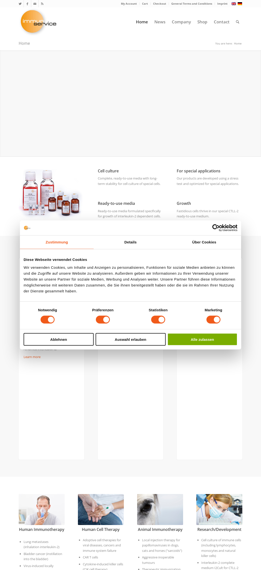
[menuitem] (129, 3)
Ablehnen (58, 339)
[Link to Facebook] (27, 3)
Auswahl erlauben (130, 339)
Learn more (32, 357)
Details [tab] (130, 242)
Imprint (222, 3)
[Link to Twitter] (20, 3)
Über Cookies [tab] (204, 242)
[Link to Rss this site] (42, 3)
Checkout (159, 3)
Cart (145, 3)
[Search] (237, 21)
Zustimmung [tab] (57, 242)
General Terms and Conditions (191, 3)
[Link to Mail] (34, 3)
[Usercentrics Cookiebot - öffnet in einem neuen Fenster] (215, 228)
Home (24, 43)
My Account (129, 3)
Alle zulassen (202, 339)
